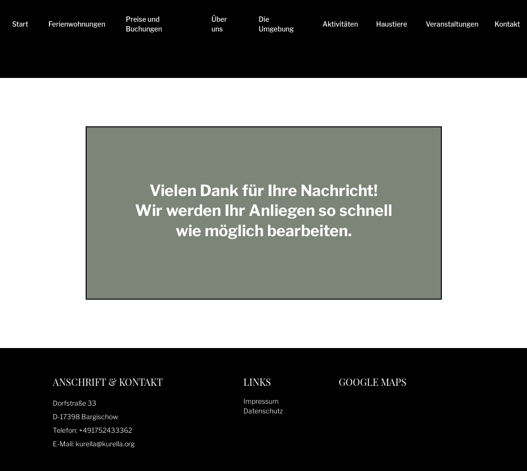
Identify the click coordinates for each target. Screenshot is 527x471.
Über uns (219, 24)
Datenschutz (263, 411)
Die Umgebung (276, 24)
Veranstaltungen (452, 24)
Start (20, 24)
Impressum (261, 401)
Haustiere (391, 24)
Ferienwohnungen (76, 24)
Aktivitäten (340, 24)
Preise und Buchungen (144, 24)
